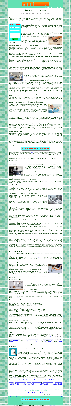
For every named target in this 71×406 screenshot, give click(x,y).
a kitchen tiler (41, 340)
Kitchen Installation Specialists (21, 379)
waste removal (48, 341)
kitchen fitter (52, 24)
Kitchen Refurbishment (46, 379)
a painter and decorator (32, 339)
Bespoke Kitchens (44, 384)
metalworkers (39, 336)
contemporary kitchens (41, 352)
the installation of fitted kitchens (52, 354)
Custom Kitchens (28, 383)
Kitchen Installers (20, 385)
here (15, 377)
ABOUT (51, 7)
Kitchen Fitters (14, 396)
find (13, 370)
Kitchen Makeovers (39, 385)
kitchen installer (23, 111)
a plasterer (21, 341)
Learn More (52, 405)
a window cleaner (48, 339)
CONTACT (55, 7)
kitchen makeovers (42, 359)
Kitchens (55, 379)
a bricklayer (51, 336)
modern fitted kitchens (29, 352)
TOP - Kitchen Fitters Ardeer (16, 387)
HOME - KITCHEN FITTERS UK (35, 392)
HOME (45, 7)
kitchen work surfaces (36, 354)
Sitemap (10, 396)
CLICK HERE (16, 297)
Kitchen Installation (35, 379)
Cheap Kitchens (44, 383)
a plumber (15, 340)
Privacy (61, 396)
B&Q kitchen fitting (14, 362)
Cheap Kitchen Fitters (32, 384)
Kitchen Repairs (19, 383)
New (18, 396)
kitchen (15, 94)
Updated (21, 396)
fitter (10, 140)
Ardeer (32, 152)
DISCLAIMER (59, 7)
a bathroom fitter (35, 341)
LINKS (48, 7)
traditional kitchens (53, 353)
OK (56, 405)
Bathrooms (27, 387)
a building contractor (14, 339)
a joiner (60, 341)
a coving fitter (27, 340)
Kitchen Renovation (36, 382)
